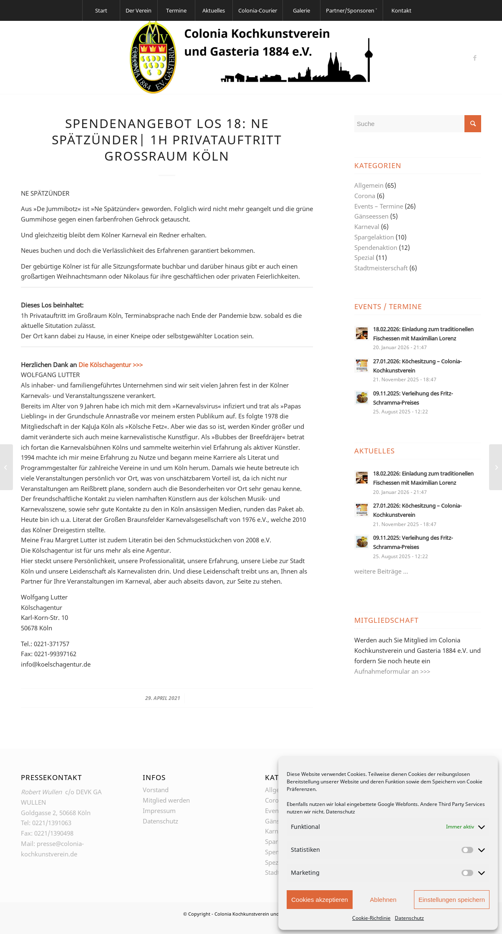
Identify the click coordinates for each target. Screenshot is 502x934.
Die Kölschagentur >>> (110, 364)
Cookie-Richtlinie (371, 917)
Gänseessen (371, 216)
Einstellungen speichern (452, 899)
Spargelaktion (374, 237)
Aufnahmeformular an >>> (392, 671)
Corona (364, 195)
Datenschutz (340, 811)
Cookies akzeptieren (319, 899)
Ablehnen (383, 899)
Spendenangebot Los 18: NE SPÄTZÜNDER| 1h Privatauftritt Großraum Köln (167, 139)
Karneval (366, 226)
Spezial (364, 257)
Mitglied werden (166, 800)
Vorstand (156, 789)
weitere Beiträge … (381, 571)
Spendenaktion (375, 247)
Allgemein (368, 185)
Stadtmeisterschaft (381, 268)
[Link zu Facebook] (475, 57)
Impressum (159, 810)
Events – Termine (378, 206)
